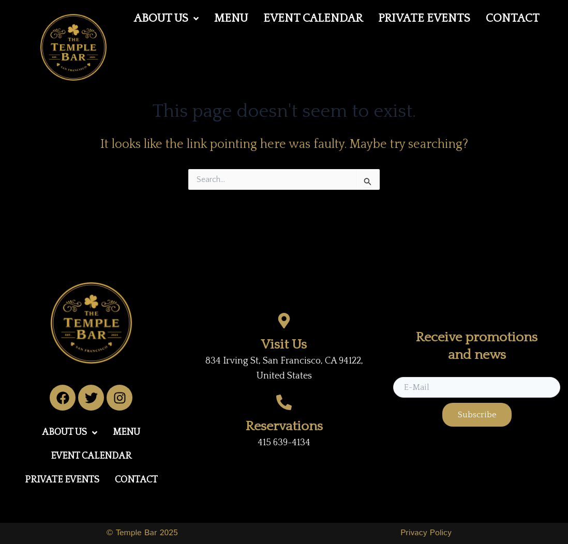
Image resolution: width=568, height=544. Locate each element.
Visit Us (284, 344)
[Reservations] (284, 402)
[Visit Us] (284, 320)
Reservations (284, 426)
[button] (166, 18)
